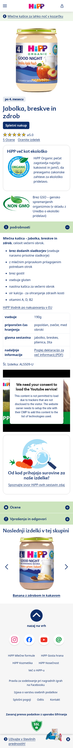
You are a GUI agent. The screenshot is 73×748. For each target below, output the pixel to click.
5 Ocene (9, 140)
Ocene (15, 507)
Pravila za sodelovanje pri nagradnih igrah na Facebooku (36, 683)
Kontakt (55, 699)
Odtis (40, 699)
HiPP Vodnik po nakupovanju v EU (27, 307)
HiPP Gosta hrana (52, 655)
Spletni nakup (16, 125)
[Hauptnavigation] (5, 6)
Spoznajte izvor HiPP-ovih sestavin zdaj (36, 485)
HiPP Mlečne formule (21, 655)
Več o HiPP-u (36, 670)
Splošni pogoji (22, 699)
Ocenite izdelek (29, 140)
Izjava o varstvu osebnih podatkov (35, 692)
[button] (62, 6)
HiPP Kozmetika (22, 663)
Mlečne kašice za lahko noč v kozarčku (35, 16)
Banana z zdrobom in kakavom (36, 595)
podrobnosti (20, 227)
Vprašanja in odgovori (28, 519)
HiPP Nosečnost (49, 663)
